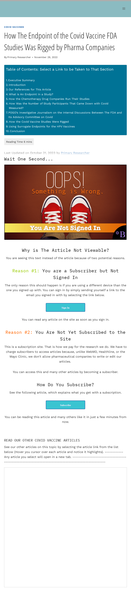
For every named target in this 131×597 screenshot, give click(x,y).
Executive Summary (21, 80)
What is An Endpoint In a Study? (31, 94)
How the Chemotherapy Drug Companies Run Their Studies (49, 99)
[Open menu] (124, 8)
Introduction (17, 84)
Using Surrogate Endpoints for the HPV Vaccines (42, 126)
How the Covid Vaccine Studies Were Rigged (39, 121)
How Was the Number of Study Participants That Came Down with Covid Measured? (58, 106)
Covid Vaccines (14, 27)
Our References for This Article (30, 89)
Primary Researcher (19, 57)
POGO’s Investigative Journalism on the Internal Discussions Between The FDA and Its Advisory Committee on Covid (65, 115)
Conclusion (17, 131)
